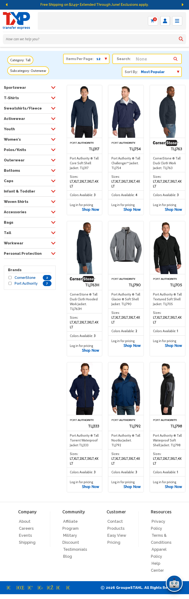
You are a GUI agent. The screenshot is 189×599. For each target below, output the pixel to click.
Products (115, 528)
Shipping (27, 542)
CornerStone (25, 278)
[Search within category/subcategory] (175, 58)
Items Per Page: (80, 59)
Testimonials (75, 549)
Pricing (113, 542)
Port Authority (26, 283)
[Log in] (165, 21)
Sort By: (131, 72)
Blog (67, 556)
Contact (115, 521)
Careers (26, 528)
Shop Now (90, 209)
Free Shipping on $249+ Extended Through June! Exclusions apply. (94, 5)
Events (25, 535)
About (24, 521)
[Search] (181, 39)
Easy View (116, 535)
